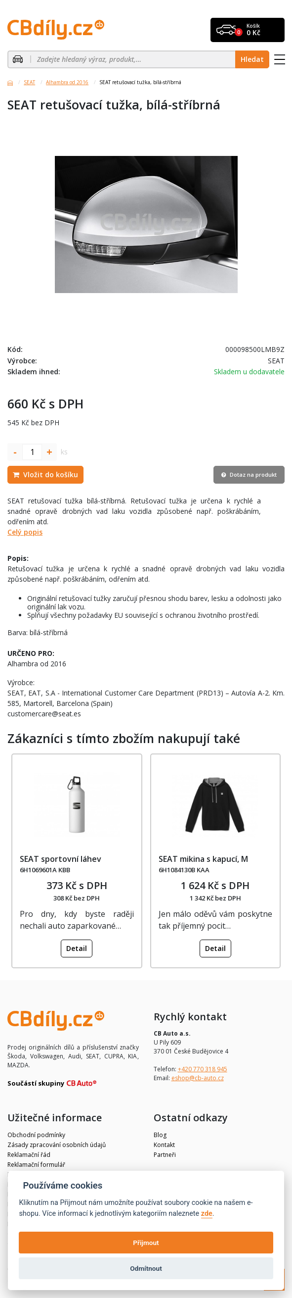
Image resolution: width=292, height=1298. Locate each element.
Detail (76, 948)
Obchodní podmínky (36, 1135)
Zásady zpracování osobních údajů (56, 1145)
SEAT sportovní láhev (60, 858)
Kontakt (164, 1145)
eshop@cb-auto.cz (197, 1078)
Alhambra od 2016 (67, 82)
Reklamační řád (28, 1154)
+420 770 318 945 (202, 1069)
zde (206, 1213)
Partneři (165, 1154)
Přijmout (146, 1243)
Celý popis (24, 532)
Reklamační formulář (36, 1164)
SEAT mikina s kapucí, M (203, 858)
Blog (160, 1135)
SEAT (29, 82)
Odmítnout (146, 1268)
